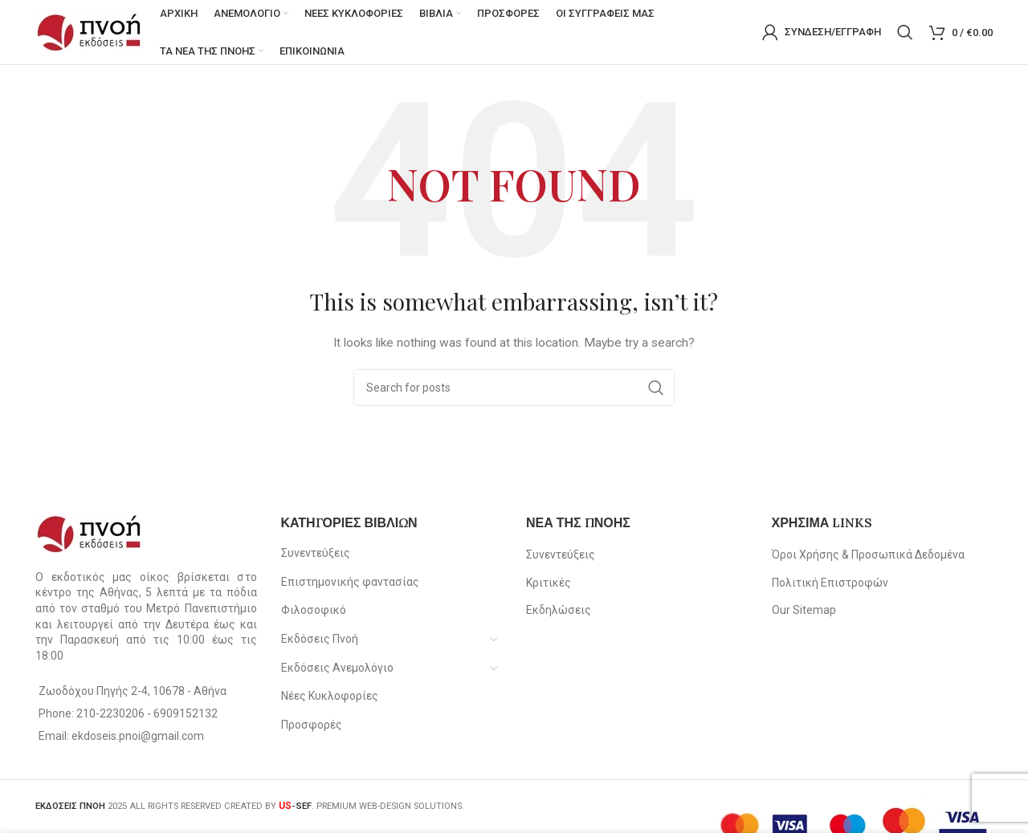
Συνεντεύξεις (315, 553)
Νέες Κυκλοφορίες (329, 695)
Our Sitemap (804, 610)
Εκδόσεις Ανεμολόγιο (337, 667)
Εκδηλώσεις (558, 610)
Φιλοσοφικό (313, 610)
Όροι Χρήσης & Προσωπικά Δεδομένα (868, 554)
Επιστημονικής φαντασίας (350, 581)
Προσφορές (311, 724)
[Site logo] (89, 31)
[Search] (905, 32)
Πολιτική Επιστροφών (830, 582)
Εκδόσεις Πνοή (319, 638)
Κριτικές (548, 582)
